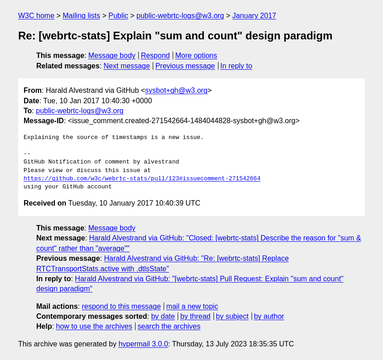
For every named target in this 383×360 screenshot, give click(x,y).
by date (163, 316)
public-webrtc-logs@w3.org (180, 15)
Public (118, 15)
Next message (127, 66)
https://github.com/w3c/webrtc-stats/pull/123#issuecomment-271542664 (142, 179)
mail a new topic (192, 306)
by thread (195, 316)
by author (269, 316)
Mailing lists (81, 15)
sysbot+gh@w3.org (176, 90)
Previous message (185, 66)
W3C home (36, 15)
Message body (112, 55)
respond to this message (121, 306)
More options (196, 55)
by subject (232, 316)
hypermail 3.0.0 (143, 344)
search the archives (169, 326)
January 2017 (254, 15)
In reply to (236, 66)
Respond (155, 55)
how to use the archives (94, 326)
